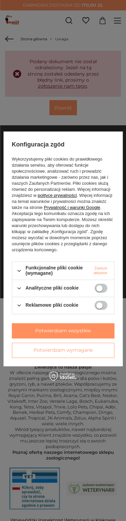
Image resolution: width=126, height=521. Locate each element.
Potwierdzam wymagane (63, 350)
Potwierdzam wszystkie (63, 331)
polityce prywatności (57, 195)
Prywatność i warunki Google (72, 207)
